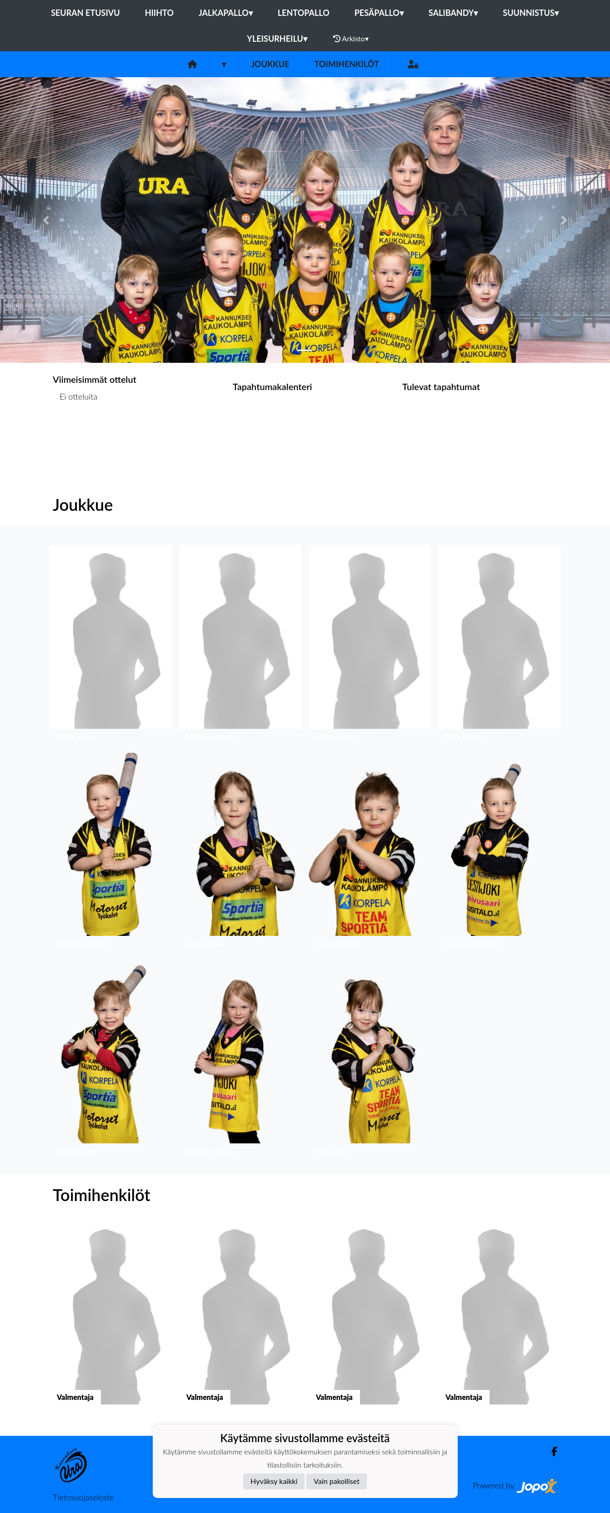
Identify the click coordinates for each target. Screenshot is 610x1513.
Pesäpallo (379, 13)
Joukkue (270, 64)
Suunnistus (531, 13)
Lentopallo (304, 13)
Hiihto (159, 13)
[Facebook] (550, 1451)
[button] (45, 220)
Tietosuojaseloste (83, 1497)
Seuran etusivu (85, 13)
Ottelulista (75, 431)
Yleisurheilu (277, 39)
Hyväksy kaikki (273, 1481)
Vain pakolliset (337, 1481)
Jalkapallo (226, 13)
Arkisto (351, 38)
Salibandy (453, 13)
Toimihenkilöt (346, 64)
